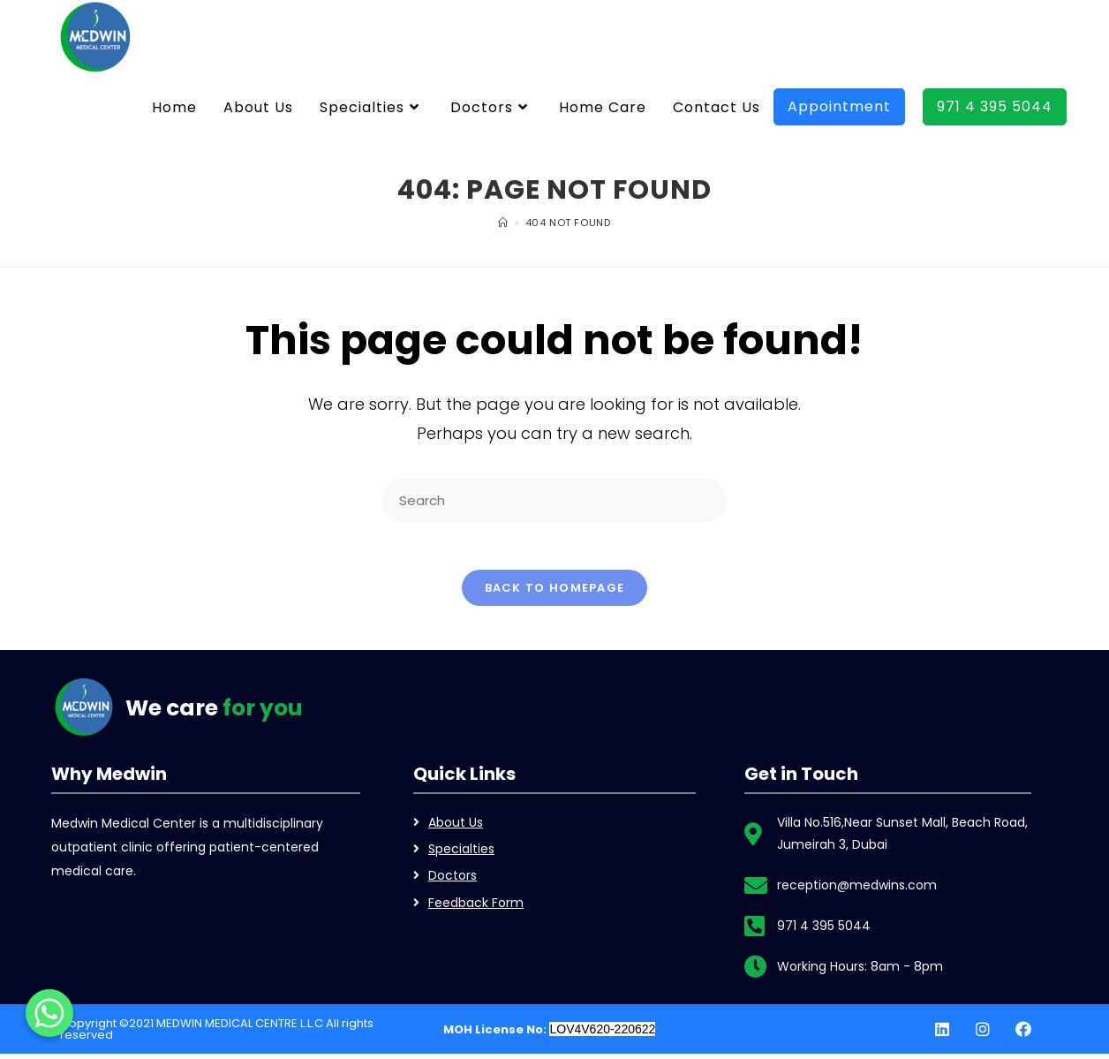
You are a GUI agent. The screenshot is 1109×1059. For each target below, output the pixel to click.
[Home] (503, 223)
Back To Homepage (555, 593)
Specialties (461, 854)
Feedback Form (476, 907)
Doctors (452, 880)
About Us (455, 827)
